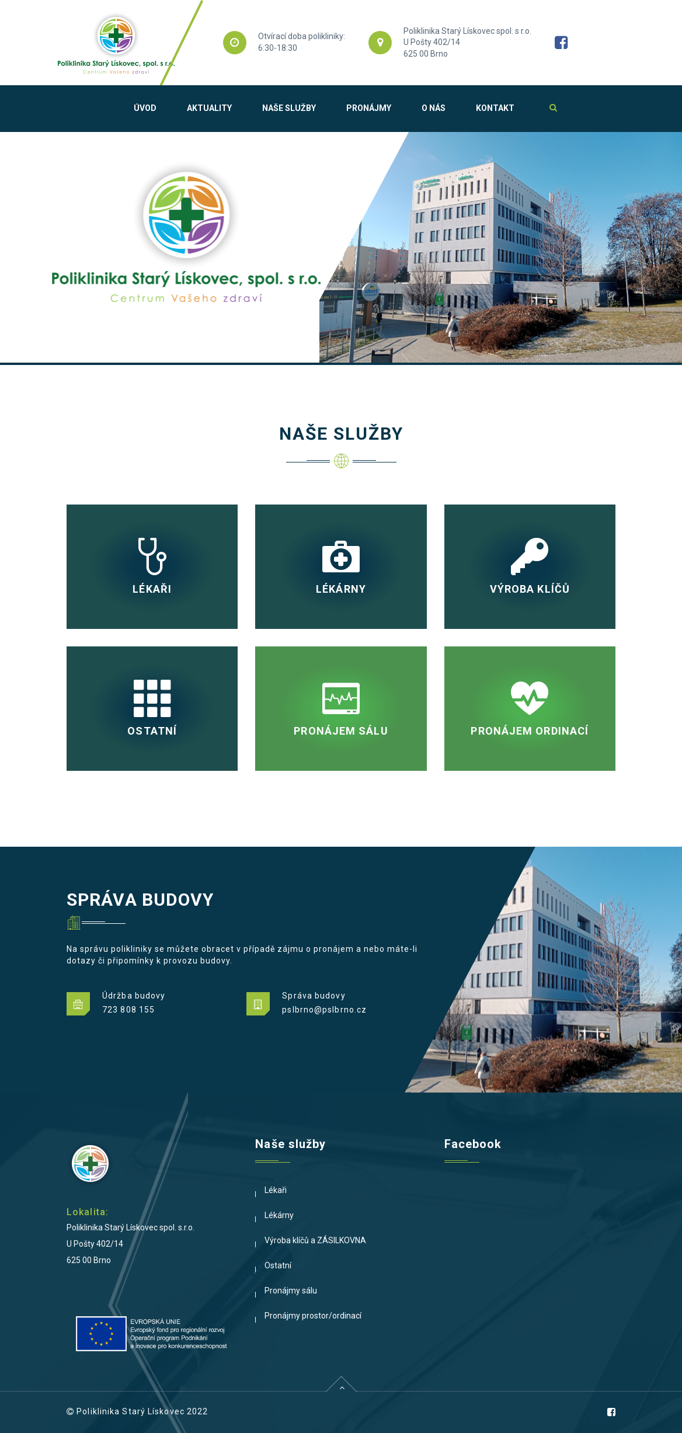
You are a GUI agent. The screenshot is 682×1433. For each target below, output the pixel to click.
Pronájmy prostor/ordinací (313, 1315)
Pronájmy (368, 108)
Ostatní (278, 1265)
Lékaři (276, 1190)
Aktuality (209, 108)
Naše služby (289, 108)
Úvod (145, 108)
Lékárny (279, 1215)
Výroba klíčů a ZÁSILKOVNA (315, 1240)
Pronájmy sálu (291, 1290)
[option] (341, 247)
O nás (434, 108)
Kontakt (495, 108)
